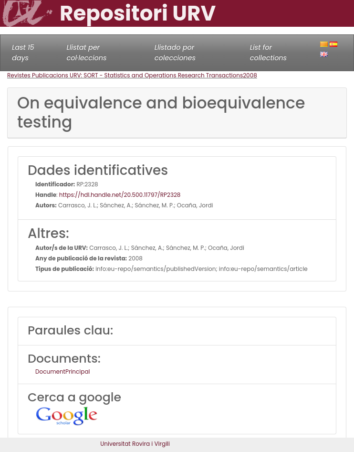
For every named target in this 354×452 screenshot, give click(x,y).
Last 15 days (23, 53)
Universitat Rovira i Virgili (135, 444)
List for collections (268, 53)
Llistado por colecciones (175, 53)
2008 (250, 75)
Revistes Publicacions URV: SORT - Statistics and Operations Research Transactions (125, 75)
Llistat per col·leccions (87, 53)
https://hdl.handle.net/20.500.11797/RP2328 (120, 195)
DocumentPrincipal (62, 371)
